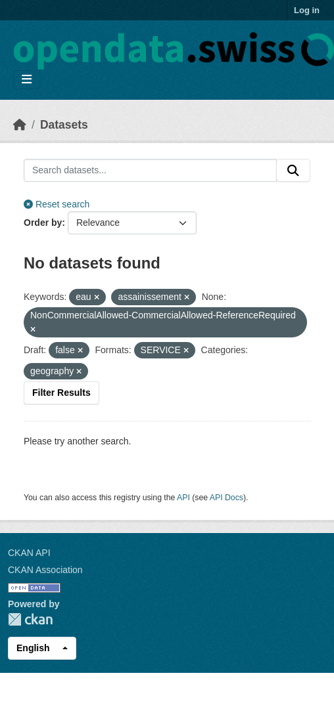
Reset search (56, 204)
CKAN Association (45, 570)
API (183, 497)
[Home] (19, 124)
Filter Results (61, 392)
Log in (307, 10)
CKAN (30, 619)
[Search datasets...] (150, 170)
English (33, 648)
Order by (43, 222)
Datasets (64, 124)
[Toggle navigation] (26, 79)
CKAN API (29, 552)
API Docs (226, 497)
